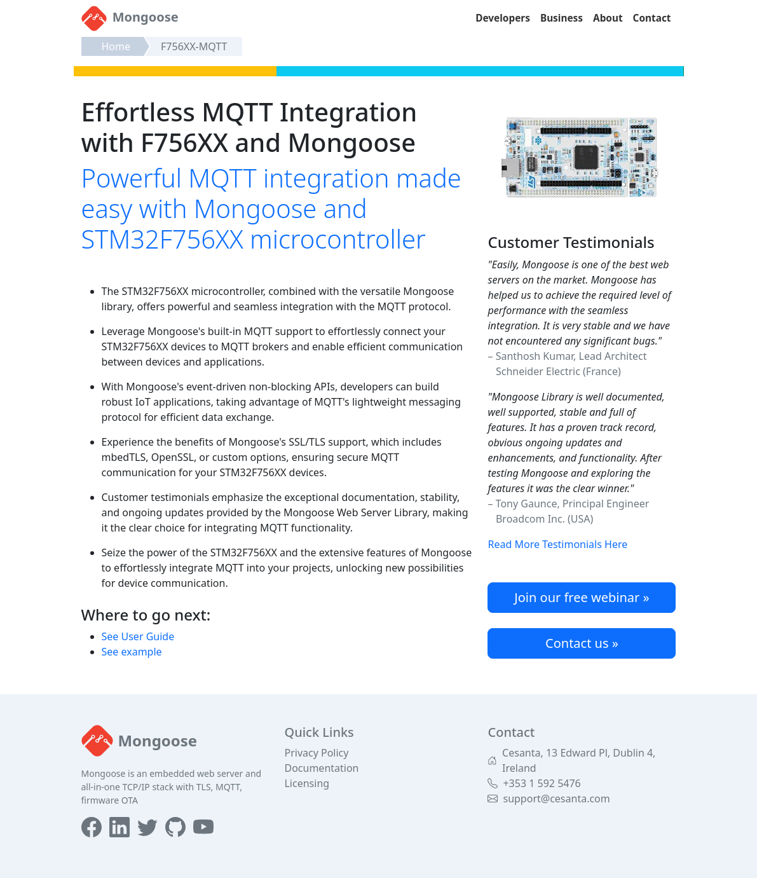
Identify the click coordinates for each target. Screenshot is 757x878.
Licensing (306, 783)
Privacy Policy (316, 753)
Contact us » (581, 643)
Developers (502, 18)
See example (132, 652)
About (608, 18)
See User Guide (138, 636)
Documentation (321, 768)
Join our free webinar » (581, 597)
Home (116, 46)
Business (561, 18)
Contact (652, 18)
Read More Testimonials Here (557, 544)
